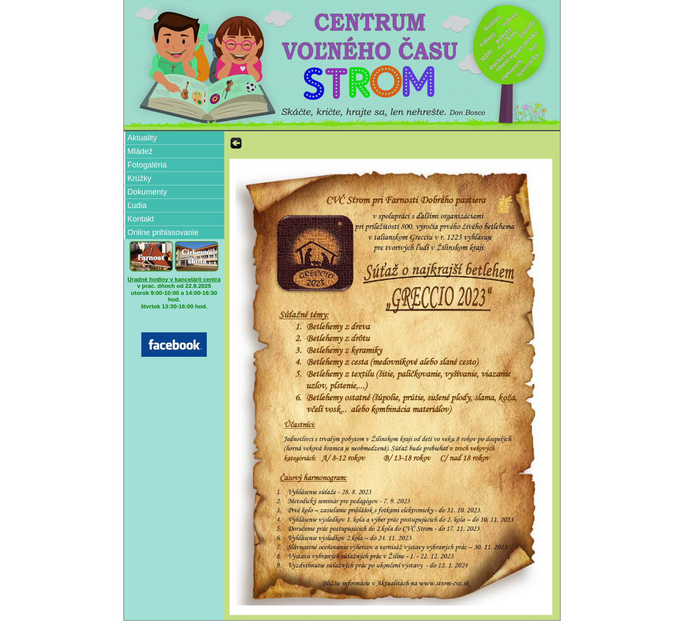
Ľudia (137, 205)
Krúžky (139, 178)
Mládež (140, 151)
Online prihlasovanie (162, 232)
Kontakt (140, 219)
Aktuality (142, 137)
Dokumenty (147, 192)
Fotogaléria (147, 165)
